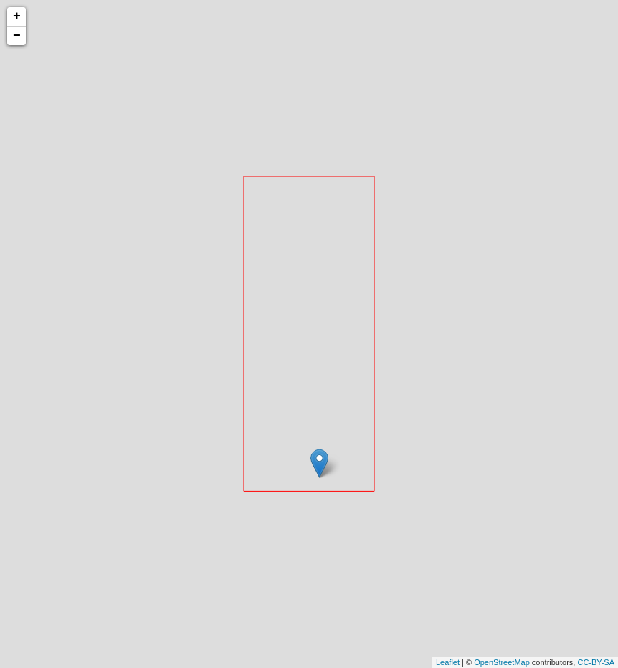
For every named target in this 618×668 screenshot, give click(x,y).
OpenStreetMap (502, 662)
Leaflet (448, 662)
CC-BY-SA (595, 662)
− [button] (17, 35)
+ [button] (17, 16)
